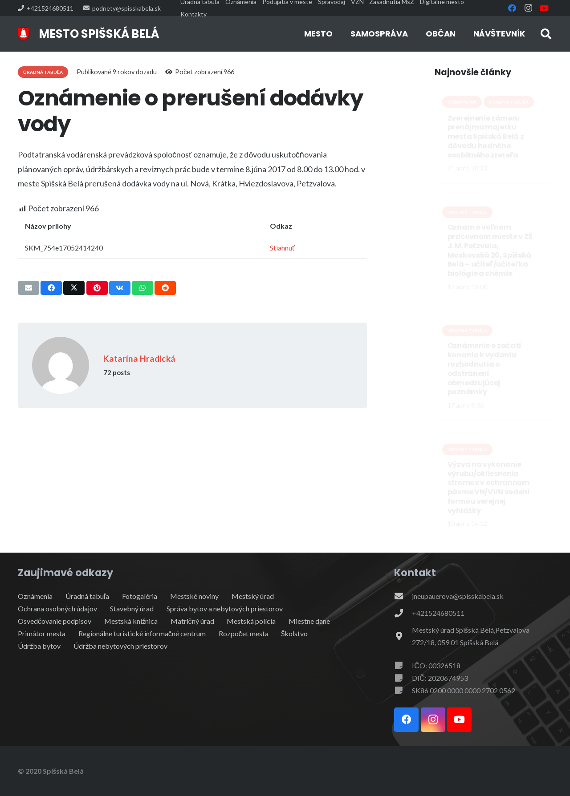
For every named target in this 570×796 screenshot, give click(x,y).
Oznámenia (35, 596)
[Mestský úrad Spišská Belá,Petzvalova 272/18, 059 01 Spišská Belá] (403, 636)
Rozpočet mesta (244, 633)
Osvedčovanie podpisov (54, 621)
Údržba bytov (39, 646)
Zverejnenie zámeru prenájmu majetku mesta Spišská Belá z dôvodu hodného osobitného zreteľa (486, 136)
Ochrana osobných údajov (57, 608)
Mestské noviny (194, 596)
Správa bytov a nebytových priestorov (225, 608)
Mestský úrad (253, 596)
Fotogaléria (139, 596)
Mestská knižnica (131, 621)
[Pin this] (97, 288)
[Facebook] (512, 8)
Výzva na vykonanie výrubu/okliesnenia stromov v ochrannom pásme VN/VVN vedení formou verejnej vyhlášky (489, 487)
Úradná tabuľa (87, 596)
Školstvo (294, 633)
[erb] (23, 33)
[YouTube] (544, 8)
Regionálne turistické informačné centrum (142, 633)
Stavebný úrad (132, 608)
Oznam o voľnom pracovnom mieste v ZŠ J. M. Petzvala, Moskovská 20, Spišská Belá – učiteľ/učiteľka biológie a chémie (490, 250)
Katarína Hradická (139, 358)
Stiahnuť (282, 247)
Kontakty (193, 14)
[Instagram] (528, 8)
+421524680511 (438, 613)
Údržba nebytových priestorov (120, 646)
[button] (546, 34)
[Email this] (28, 288)
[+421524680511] (403, 613)
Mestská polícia (251, 621)
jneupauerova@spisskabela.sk (458, 596)
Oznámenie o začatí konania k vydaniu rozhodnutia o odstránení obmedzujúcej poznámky (484, 368)
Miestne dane (309, 621)
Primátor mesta (41, 633)
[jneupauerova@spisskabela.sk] (403, 596)
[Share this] (51, 288)
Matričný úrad (192, 621)
